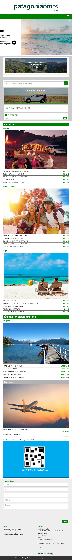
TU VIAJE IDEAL (18, 108)
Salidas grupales (9, 186)
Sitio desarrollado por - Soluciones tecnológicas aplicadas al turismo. (36, 558)
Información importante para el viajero (13, 534)
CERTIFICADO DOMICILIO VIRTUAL (12, 529)
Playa (5, 251)
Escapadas (7, 321)
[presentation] (16, 513)
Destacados (8, 382)
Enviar (65, 522)
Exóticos (6, 128)
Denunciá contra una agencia (11, 533)
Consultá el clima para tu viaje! (11, 531)
